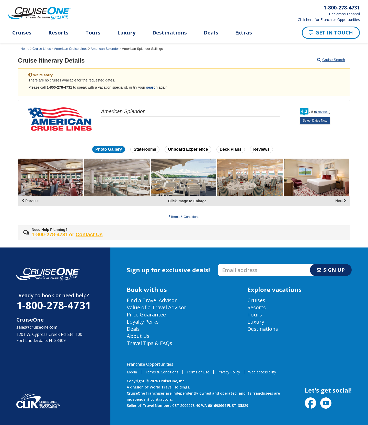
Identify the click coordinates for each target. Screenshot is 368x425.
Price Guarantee (146, 314)
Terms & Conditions (184, 217)
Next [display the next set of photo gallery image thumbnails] (340, 201)
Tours (92, 33)
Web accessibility (262, 372)
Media (132, 372)
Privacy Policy (228, 372)
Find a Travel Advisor (152, 300)
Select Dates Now (315, 120)
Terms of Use (198, 372)
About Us (138, 336)
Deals (211, 33)
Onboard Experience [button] (188, 149)
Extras (243, 33)
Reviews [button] (261, 149)
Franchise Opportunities (150, 364)
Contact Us (89, 234)
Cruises (21, 33)
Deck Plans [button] (230, 149)
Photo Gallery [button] (108, 149)
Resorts (58, 33)
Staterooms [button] (145, 149)
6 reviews (322, 112)
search (152, 87)
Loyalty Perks (143, 321)
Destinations (169, 33)
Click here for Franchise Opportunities (329, 19)
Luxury (126, 33)
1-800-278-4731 (53, 305)
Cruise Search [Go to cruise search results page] (331, 60)
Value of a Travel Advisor (156, 307)
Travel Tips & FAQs (149, 343)
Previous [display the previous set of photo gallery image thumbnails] (30, 201)
